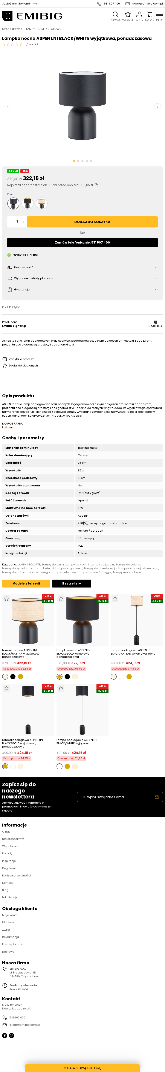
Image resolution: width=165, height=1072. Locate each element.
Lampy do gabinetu (68, 568)
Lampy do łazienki (41, 568)
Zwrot (6, 930)
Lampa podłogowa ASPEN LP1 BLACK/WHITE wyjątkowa (77, 741)
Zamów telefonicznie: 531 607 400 (82, 242)
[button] (10, 221)
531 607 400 (112, 4)
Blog (5, 890)
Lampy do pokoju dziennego (138, 568)
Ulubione (8, 922)
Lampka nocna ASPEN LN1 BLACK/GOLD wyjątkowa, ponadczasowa (74, 654)
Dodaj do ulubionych (23, 365)
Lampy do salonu (128, 565)
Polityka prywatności (16, 875)
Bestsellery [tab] (71, 583)
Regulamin (9, 868)
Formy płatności (13, 944)
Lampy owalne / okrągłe (95, 572)
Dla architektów (13, 839)
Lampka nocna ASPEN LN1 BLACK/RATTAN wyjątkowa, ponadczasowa (20, 654)
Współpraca (11, 846)
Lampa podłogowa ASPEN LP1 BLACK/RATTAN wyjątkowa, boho (133, 652)
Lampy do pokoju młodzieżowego (26, 572)
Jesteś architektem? (16, 4)
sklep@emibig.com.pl (147, 4)
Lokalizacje (10, 897)
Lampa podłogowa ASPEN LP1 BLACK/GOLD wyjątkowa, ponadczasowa (22, 743)
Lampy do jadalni (103, 565)
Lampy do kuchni (77, 565)
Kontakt (7, 883)
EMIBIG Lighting (14, 326)
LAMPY (30, 29)
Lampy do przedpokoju (100, 568)
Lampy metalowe (64, 572)
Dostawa (8, 952)
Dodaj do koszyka (92, 221)
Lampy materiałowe (127, 572)
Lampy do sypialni (14, 568)
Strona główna (12, 29)
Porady (7, 853)
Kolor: (10, 194)
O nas (6, 832)
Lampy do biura (53, 565)
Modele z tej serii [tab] (26, 583)
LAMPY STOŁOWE (49, 29)
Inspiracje (9, 861)
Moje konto (10, 915)
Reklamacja (10, 937)
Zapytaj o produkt (21, 359)
